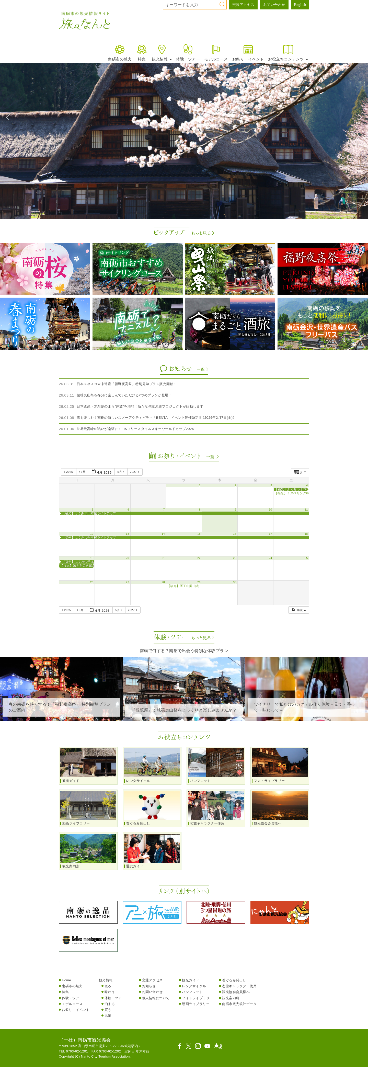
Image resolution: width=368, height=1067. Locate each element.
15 (199, 533)
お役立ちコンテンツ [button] (288, 52)
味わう (110, 992)
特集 (141, 52)
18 (306, 533)
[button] (8, 117)
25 (306, 558)
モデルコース (216, 52)
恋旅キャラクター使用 (239, 986)
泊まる (110, 1004)
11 (306, 509)
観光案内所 (230, 998)
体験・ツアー (188, 52)
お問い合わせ (274, 5)
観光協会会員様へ (236, 992)
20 (127, 558)
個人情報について (156, 998)
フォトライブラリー (197, 998)
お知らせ (149, 986)
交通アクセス (243, 5)
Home (66, 980)
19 (92, 558)
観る (108, 986)
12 (92, 533)
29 (199, 582)
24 (270, 558)
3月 (83, 471)
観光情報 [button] (162, 52)
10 (270, 509)
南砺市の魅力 (120, 52)
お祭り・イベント (248, 52)
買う (108, 1010)
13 (127, 533)
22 (199, 558)
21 (163, 558)
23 (234, 558)
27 (127, 582)
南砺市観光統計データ (239, 1004)
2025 (69, 471)
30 (234, 582)
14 (163, 533)
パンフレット (192, 992)
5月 (121, 471)
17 (270, 533)
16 (234, 533)
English (300, 5)
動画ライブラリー (196, 1004)
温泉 (108, 1016)
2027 (135, 471)
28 (163, 582)
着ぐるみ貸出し (234, 980)
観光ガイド (190, 980)
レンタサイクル (194, 986)
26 (92, 582)
